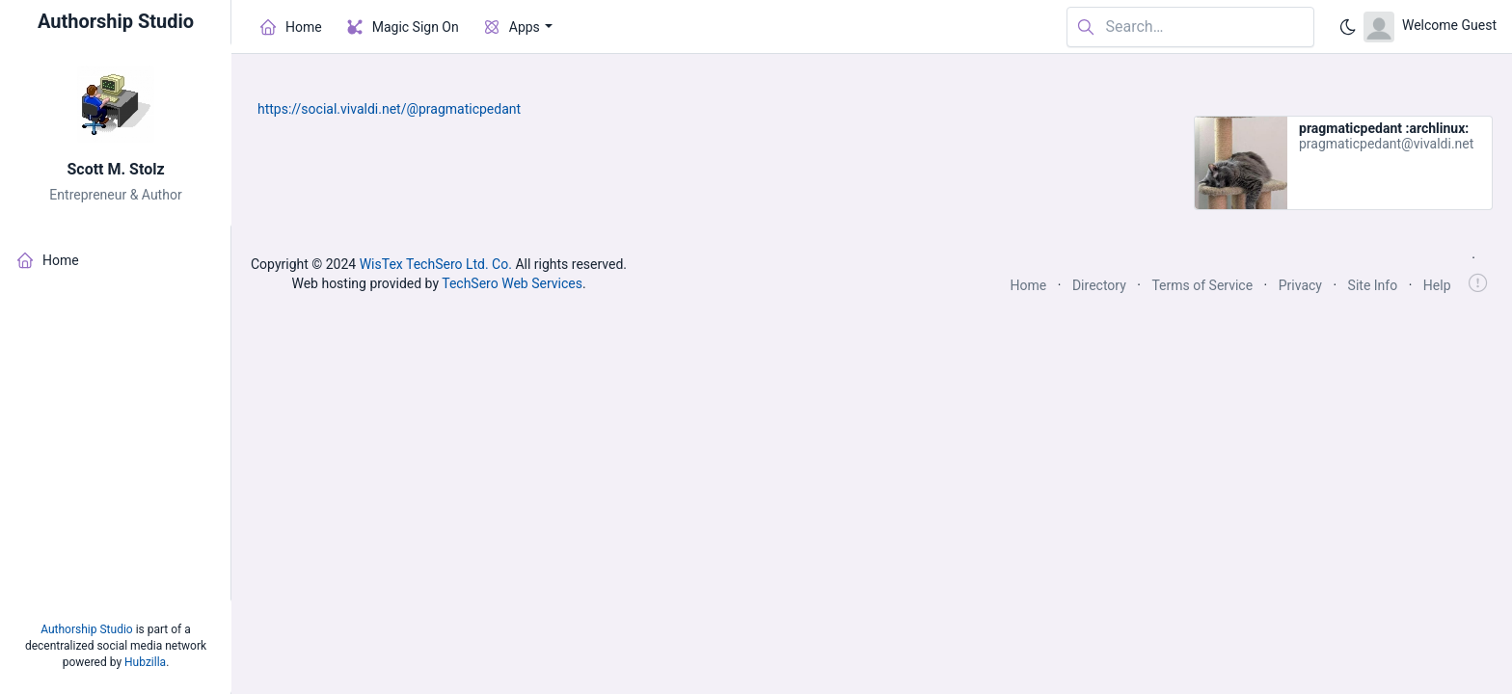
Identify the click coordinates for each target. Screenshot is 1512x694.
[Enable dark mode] (1348, 27)
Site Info (1373, 285)
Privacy (1300, 285)
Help (1437, 285)
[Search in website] (1190, 27)
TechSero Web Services (512, 283)
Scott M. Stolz (115, 169)
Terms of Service (1202, 285)
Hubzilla (145, 662)
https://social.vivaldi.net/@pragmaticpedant (389, 109)
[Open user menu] (1430, 27)
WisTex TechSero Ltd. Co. (436, 264)
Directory (1099, 285)
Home (1029, 285)
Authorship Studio (86, 629)
